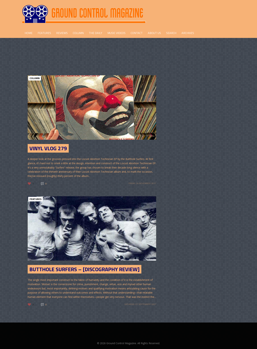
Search (171, 33)
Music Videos (116, 33)
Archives (188, 33)
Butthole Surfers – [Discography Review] (84, 269)
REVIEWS (62, 33)
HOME (28, 33)
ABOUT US (154, 33)
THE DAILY (95, 33)
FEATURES (44, 33)
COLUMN (78, 33)
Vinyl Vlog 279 (48, 148)
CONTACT (137, 33)
